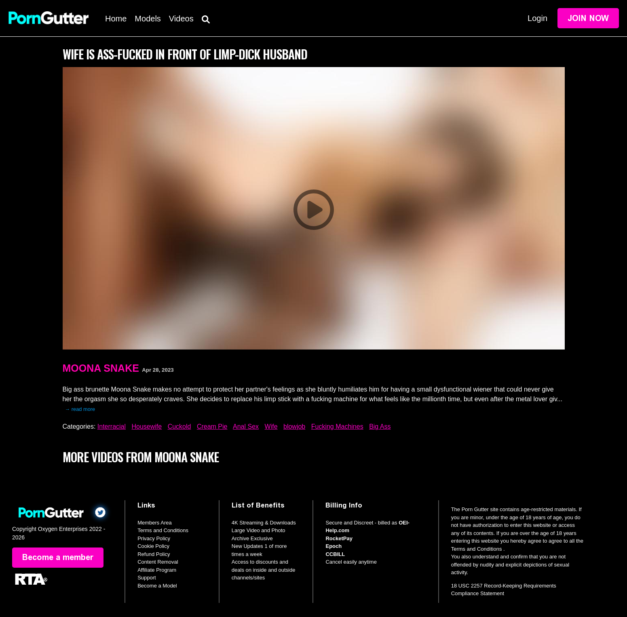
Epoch (333, 546)
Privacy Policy (153, 538)
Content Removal (157, 562)
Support (146, 578)
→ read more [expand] (80, 409)
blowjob (294, 426)
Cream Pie (212, 426)
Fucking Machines (337, 426)
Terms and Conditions (162, 530)
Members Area (154, 523)
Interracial (111, 426)
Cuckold (179, 426)
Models (147, 18)
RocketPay (338, 538)
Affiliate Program (156, 570)
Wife (271, 426)
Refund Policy (153, 554)
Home (116, 18)
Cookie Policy (153, 546)
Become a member (57, 557)
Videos (181, 18)
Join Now (588, 18)
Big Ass (380, 426)
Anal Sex (246, 426)
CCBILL (335, 554)
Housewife (146, 426)
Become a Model (157, 586)
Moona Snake (101, 368)
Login (537, 18)
